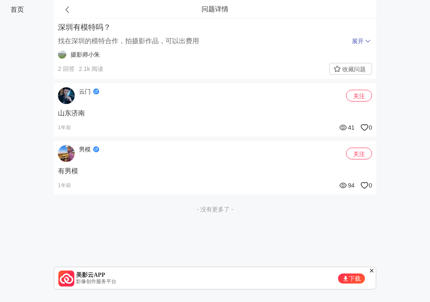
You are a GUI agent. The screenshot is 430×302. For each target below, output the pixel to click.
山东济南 (71, 113)
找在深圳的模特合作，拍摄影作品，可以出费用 (128, 40)
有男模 (68, 170)
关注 (359, 96)
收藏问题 (354, 69)
